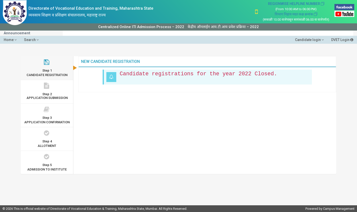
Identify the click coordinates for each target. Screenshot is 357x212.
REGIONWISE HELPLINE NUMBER (296, 4)
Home (10, 40)
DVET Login (342, 40)
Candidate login (309, 40)
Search (31, 40)
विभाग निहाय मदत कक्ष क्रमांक (296, 14)
